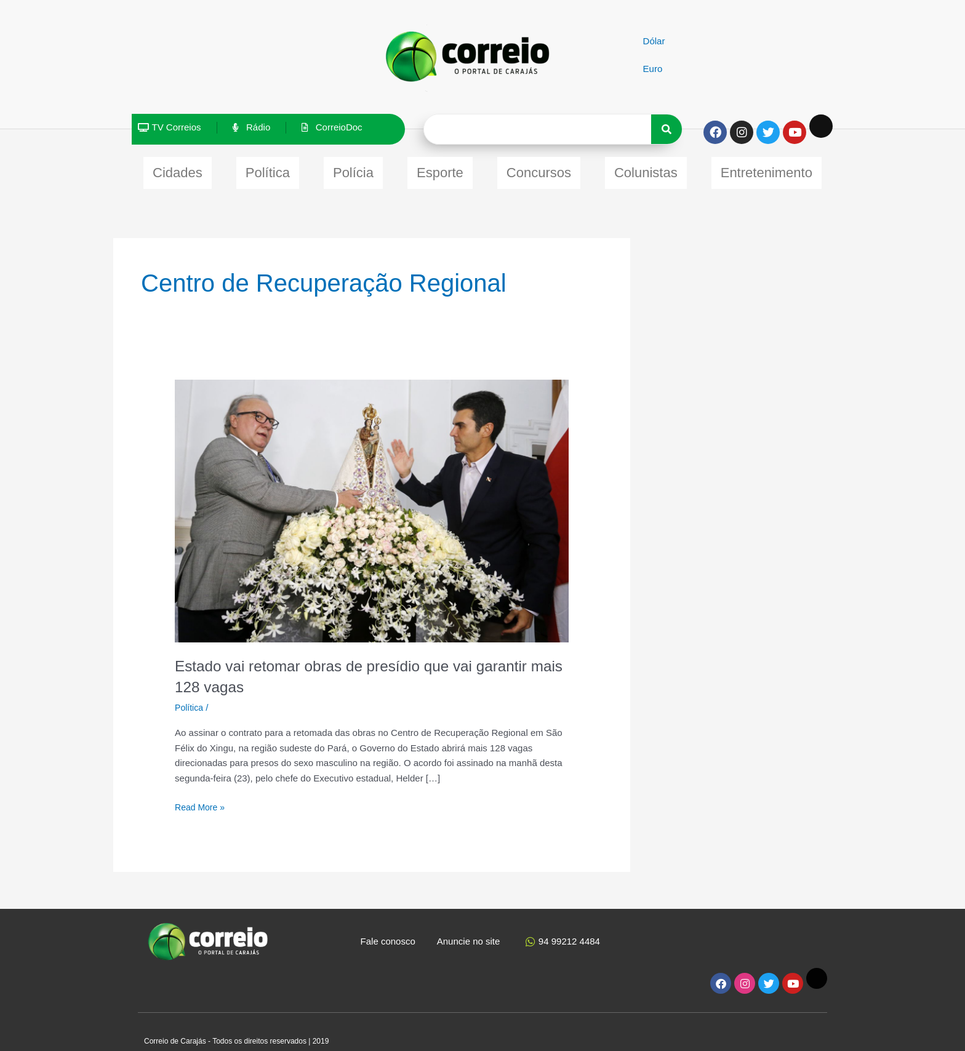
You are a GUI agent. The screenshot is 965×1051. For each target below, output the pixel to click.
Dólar (654, 41)
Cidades (177, 169)
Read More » (201, 800)
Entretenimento (766, 169)
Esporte (440, 169)
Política (268, 169)
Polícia (353, 169)
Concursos (539, 169)
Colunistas (646, 169)
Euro (653, 68)
